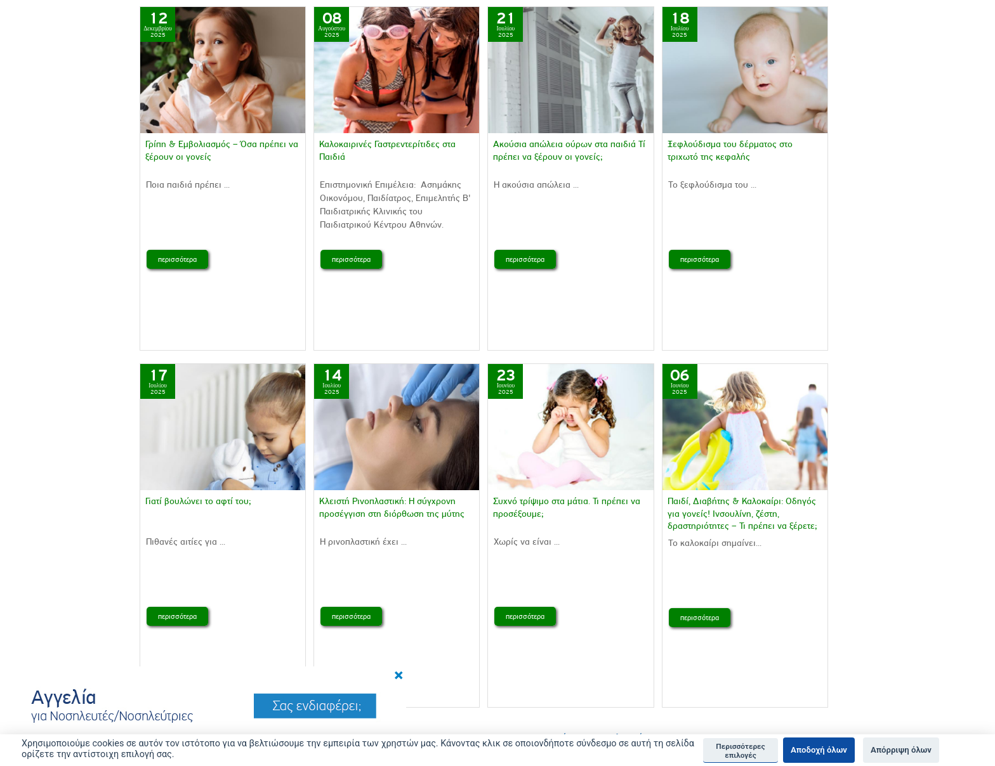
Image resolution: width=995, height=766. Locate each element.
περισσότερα (177, 259)
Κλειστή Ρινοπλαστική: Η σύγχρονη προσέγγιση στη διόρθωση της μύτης (392, 507)
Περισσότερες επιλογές (740, 751)
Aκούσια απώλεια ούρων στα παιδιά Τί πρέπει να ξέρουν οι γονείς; (569, 150)
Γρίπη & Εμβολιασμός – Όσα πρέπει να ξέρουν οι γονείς (221, 150)
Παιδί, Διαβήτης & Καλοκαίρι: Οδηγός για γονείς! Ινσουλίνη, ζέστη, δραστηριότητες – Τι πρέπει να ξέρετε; (742, 513)
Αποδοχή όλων (819, 750)
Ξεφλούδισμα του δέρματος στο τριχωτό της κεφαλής (730, 150)
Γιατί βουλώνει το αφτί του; (199, 501)
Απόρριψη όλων (901, 750)
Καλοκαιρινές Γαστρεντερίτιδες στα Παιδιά (387, 150)
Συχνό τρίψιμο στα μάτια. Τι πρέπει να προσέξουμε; (566, 507)
